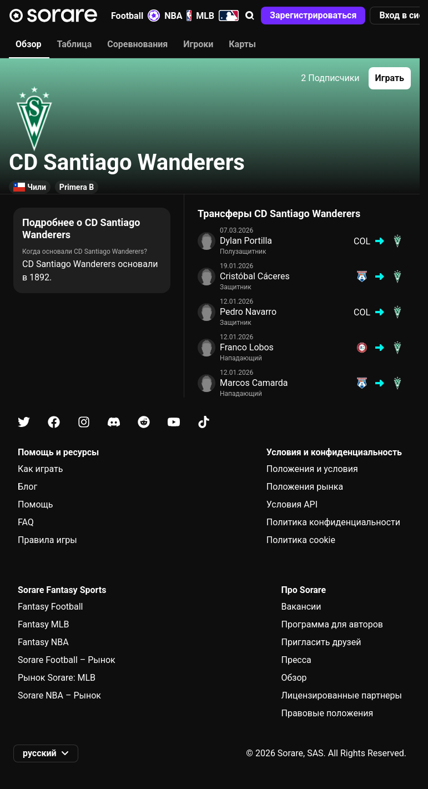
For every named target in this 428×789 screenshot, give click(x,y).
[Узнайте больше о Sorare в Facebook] (53, 422)
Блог (27, 486)
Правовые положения (327, 713)
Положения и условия (312, 469)
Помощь (35, 504)
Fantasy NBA (43, 642)
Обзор (293, 677)
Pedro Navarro (248, 311)
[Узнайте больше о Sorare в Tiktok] (203, 422)
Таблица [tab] (74, 44)
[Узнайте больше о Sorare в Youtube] (173, 422)
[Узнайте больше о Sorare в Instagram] (83, 422)
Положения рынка (304, 486)
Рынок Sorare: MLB (56, 677)
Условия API (292, 504)
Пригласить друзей (321, 642)
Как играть (40, 469)
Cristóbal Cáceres (255, 276)
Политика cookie (300, 540)
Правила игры (47, 540)
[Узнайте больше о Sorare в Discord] (113, 422)
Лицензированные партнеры (341, 695)
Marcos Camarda (254, 383)
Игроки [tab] (198, 44)
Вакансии (301, 606)
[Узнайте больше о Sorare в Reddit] (143, 422)
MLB (217, 15)
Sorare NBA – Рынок (59, 695)
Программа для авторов (332, 624)
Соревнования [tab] (137, 44)
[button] (250, 15)
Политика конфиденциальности (333, 522)
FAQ (26, 522)
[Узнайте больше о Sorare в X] (23, 422)
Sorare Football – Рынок (66, 660)
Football (135, 15)
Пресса (296, 660)
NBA (178, 15)
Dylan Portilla (246, 240)
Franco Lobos (247, 347)
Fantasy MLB (43, 624)
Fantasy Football (50, 606)
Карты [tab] (242, 44)
